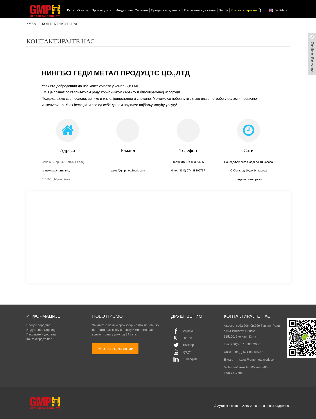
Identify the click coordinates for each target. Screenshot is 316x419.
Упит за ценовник (115, 348)
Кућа (31, 23)
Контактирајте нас (60, 23)
